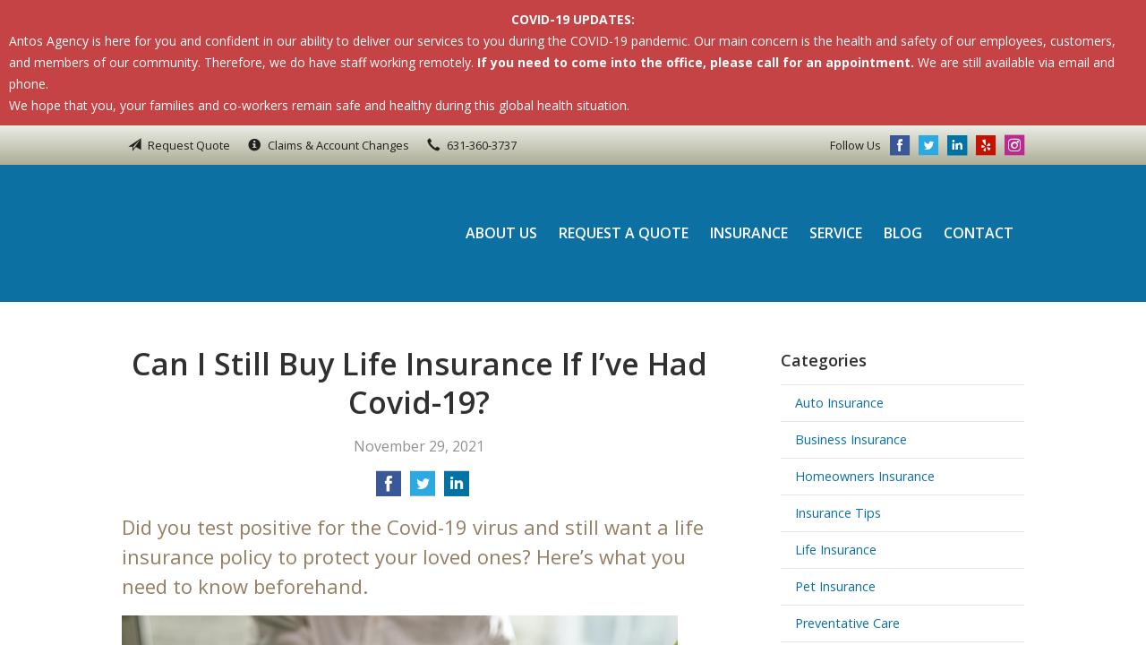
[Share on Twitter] (422, 489)
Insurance (749, 233)
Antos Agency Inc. (242, 233)
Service (835, 233)
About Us (501, 233)
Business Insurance (851, 439)
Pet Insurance (835, 586)
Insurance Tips (838, 512)
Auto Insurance (839, 402)
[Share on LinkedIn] (456, 489)
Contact (978, 233)
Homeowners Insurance (865, 476)
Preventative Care (847, 623)
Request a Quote (623, 233)
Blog (903, 233)
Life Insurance (836, 549)
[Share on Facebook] (388, 489)
